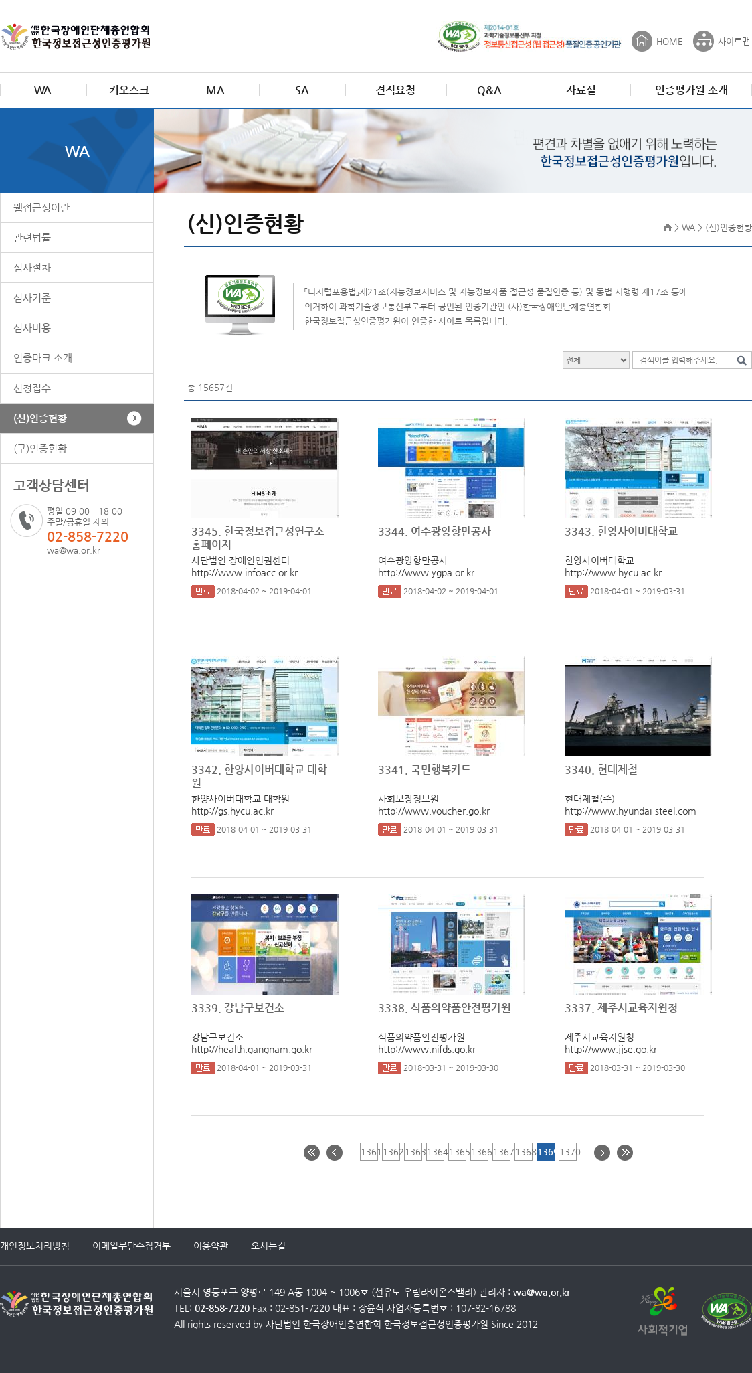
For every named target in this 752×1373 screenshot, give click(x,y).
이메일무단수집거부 (131, 1245)
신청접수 (32, 388)
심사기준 (32, 297)
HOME (669, 41)
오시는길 (268, 1245)
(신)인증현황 (40, 418)
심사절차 (32, 267)
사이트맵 (734, 41)
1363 (413, 1152)
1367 (501, 1152)
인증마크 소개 (42, 358)
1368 (523, 1152)
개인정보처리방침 (35, 1245)
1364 (435, 1152)
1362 (391, 1152)
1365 (457, 1152)
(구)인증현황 (40, 448)
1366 (479, 1152)
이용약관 (210, 1245)
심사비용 (32, 327)
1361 (369, 1152)
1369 (545, 1152)
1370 (567, 1152)
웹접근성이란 (41, 207)
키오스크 (129, 90)
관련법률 (32, 237)
